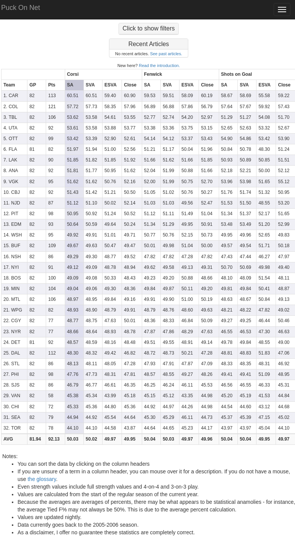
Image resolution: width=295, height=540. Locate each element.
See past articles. (166, 53)
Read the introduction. (159, 65)
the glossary (41, 479)
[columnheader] (33, 74)
